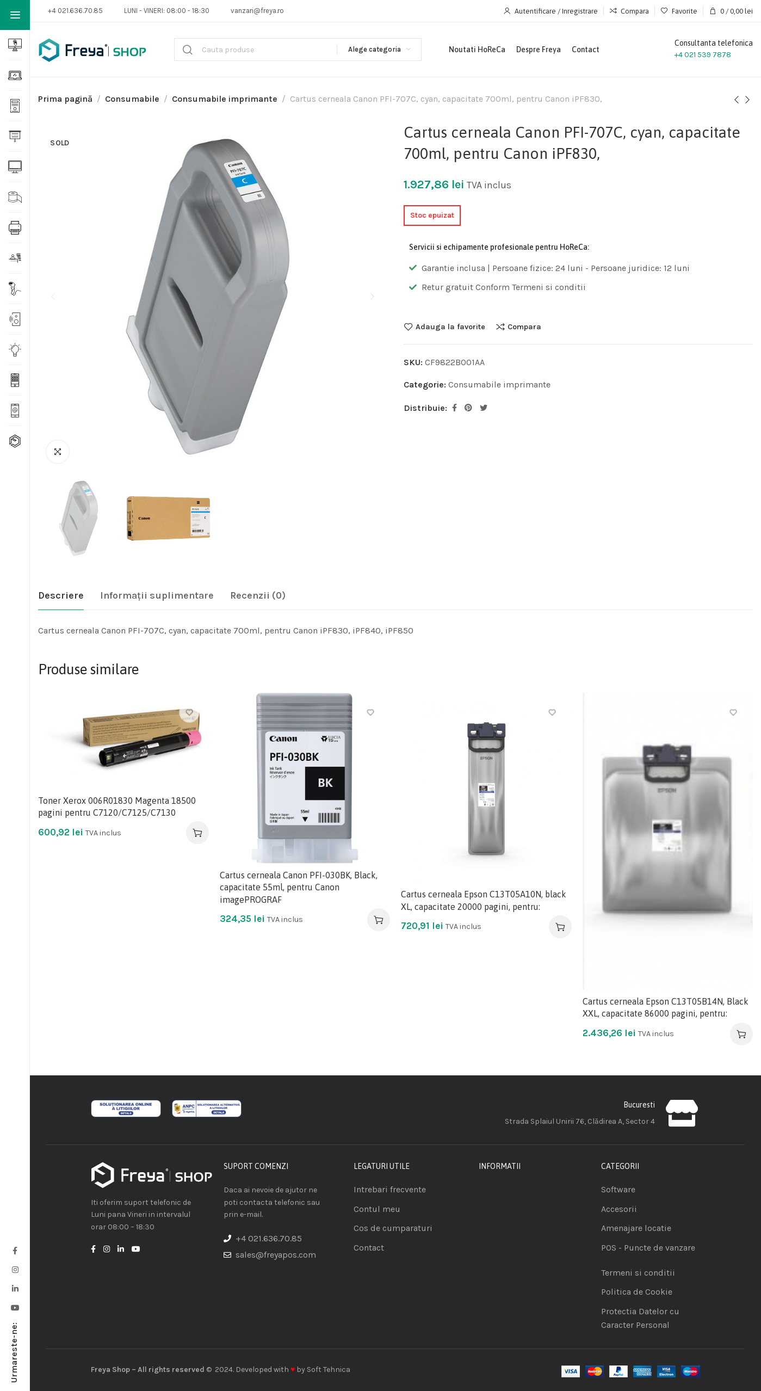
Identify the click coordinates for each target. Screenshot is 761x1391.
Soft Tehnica (328, 1369)
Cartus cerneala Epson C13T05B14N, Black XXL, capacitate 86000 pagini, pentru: (665, 1007)
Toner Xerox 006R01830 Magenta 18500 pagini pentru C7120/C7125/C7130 (117, 806)
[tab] (61, 596)
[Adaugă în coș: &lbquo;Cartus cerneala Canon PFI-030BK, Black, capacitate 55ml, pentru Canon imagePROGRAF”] (378, 919)
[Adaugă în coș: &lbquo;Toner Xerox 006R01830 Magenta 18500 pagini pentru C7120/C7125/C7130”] (197, 832)
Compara (524, 326)
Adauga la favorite (450, 326)
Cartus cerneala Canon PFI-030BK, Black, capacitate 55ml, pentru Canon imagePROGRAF (299, 887)
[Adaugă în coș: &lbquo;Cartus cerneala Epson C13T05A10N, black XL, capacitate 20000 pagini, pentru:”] (560, 926)
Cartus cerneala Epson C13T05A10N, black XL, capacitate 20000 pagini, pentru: (483, 900)
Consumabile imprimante (224, 99)
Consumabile (132, 99)
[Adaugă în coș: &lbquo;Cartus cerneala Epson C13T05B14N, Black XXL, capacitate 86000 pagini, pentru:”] (741, 1034)
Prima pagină (65, 99)
